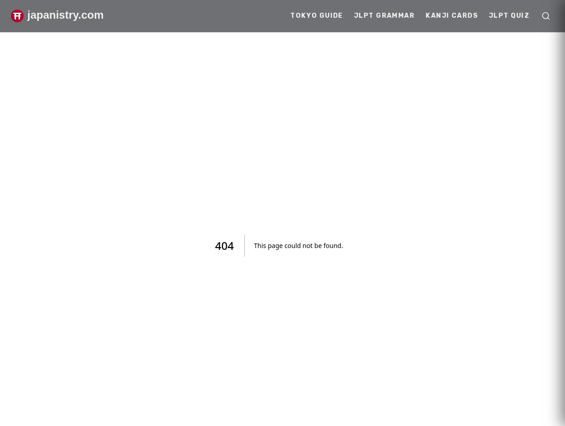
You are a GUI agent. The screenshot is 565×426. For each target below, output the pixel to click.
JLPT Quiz (509, 16)
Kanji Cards (452, 16)
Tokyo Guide (316, 16)
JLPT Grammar (384, 16)
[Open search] (546, 16)
